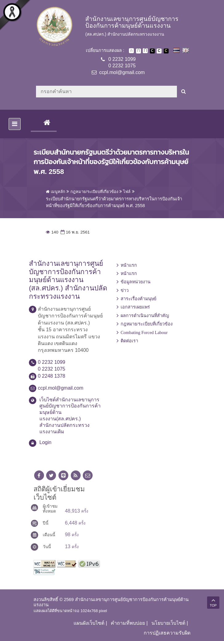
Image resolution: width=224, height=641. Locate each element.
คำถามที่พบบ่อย (128, 623)
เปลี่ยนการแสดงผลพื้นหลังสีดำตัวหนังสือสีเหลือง (166, 51)
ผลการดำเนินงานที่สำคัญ (145, 315)
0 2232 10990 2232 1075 (122, 62)
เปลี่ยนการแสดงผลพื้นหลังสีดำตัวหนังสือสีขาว (152, 51)
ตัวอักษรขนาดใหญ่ (145, 50)
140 (52, 232)
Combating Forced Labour (144, 332)
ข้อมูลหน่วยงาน (135, 281)
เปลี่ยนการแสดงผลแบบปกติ (159, 51)
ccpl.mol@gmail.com (122, 72)
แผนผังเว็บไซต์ (89, 623)
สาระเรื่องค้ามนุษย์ (138, 298)
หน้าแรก (129, 265)
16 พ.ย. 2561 (74, 232)
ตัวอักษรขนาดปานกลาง (138, 51)
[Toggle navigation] (15, 124)
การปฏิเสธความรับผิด (167, 632)
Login (45, 442)
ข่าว (125, 290)
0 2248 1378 (51, 376)
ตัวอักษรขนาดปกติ (131, 50)
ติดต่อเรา (129, 340)
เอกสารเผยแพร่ (135, 307)
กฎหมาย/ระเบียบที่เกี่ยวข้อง (147, 323)
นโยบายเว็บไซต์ (168, 623)
